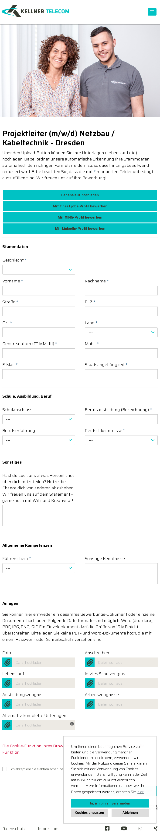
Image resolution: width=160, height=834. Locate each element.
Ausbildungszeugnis (22, 695)
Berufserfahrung (18, 431)
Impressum (48, 829)
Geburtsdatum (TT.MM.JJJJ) (29, 344)
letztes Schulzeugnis (105, 674)
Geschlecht (14, 260)
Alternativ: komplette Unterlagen (34, 716)
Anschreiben (97, 653)
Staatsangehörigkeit (106, 365)
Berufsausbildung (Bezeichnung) (118, 410)
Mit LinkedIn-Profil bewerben (80, 228)
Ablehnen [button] (130, 812)
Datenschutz (13, 829)
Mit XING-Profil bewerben (80, 217)
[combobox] (38, 270)
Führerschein (16, 559)
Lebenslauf (13, 674)
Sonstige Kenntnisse (105, 559)
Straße (10, 302)
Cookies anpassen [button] (89, 812)
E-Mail (10, 365)
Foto (6, 653)
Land (91, 323)
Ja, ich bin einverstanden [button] (110, 803)
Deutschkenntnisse (105, 431)
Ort (7, 323)
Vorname (12, 281)
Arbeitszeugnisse (102, 695)
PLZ (90, 302)
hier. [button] (140, 792)
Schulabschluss (17, 410)
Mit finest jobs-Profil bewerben (80, 206)
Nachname (97, 281)
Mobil (92, 344)
